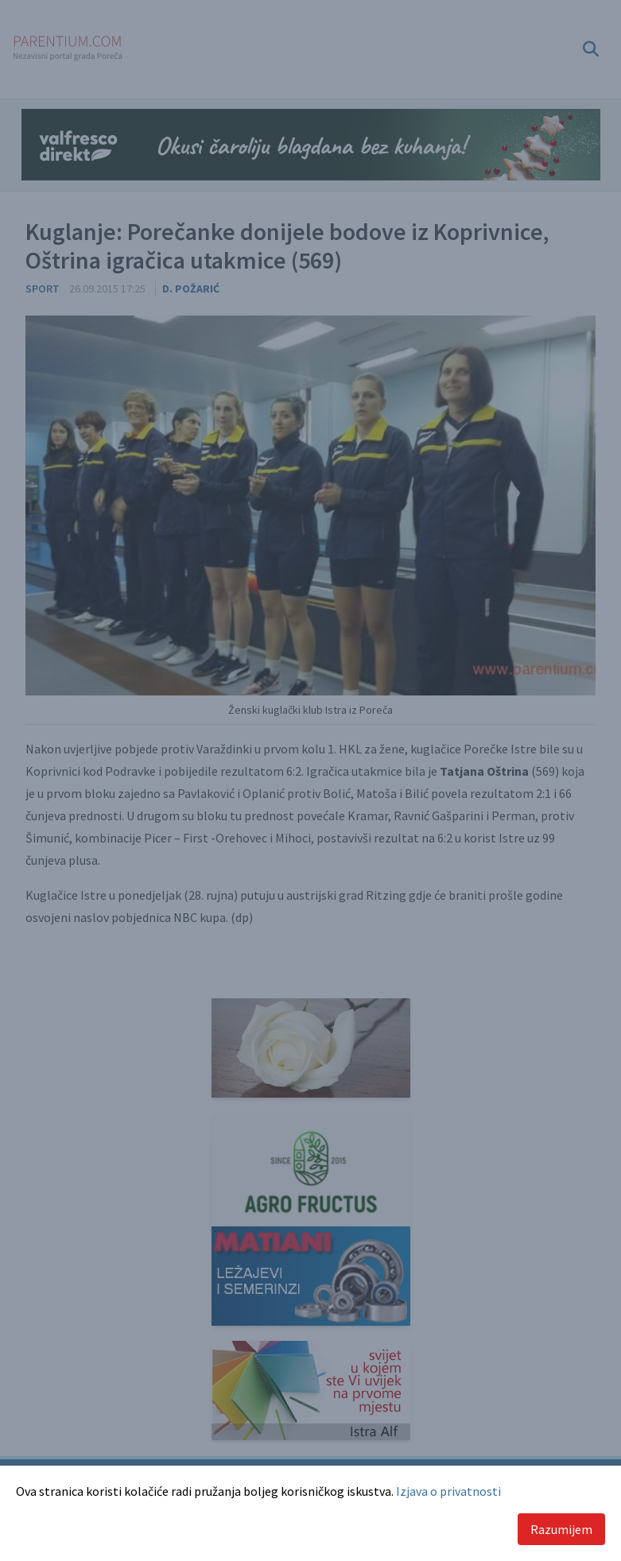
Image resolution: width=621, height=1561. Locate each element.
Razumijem (561, 1529)
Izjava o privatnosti (448, 1491)
